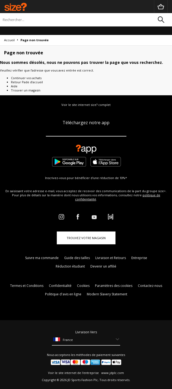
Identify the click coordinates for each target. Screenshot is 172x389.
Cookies (83, 285)
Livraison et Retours (110, 258)
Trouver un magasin (25, 90)
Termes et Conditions (26, 285)
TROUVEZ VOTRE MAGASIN (86, 238)
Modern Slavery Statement (107, 294)
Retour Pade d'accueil (27, 82)
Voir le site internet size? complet (86, 105)
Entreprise (139, 258)
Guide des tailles (77, 258)
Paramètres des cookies (113, 285)
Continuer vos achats (26, 78)
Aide (14, 86)
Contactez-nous (150, 285)
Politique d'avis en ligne (63, 294)
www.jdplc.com (112, 373)
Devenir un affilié (103, 266)
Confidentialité (60, 285)
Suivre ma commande (42, 258)
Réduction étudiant (70, 266)
